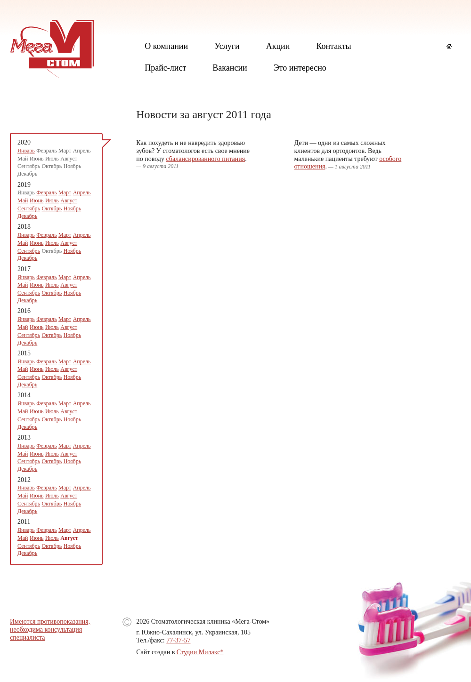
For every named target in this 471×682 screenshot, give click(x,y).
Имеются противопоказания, (50, 621)
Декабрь (27, 216)
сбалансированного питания (205, 158)
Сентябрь (28, 208)
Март (64, 192)
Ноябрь (72, 208)
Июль (52, 200)
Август (68, 200)
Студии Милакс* (200, 652)
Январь (26, 150)
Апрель (82, 192)
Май (22, 200)
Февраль (46, 192)
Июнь (37, 200)
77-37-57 (178, 640)
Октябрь (52, 208)
